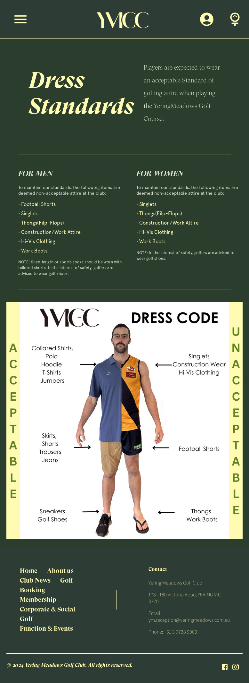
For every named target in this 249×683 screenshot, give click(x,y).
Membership (38, 599)
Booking (32, 590)
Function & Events (46, 628)
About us (60, 571)
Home (28, 571)
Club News (35, 580)
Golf (66, 580)
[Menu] (20, 19)
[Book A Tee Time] (235, 19)
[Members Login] (206, 19)
